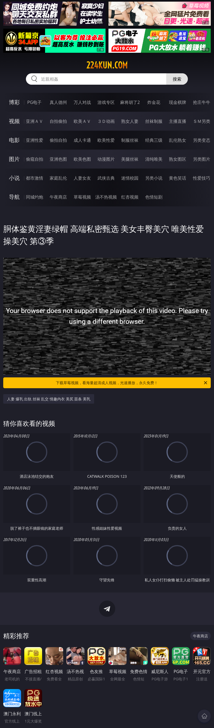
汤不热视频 (106, 197)
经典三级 (153, 140)
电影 (14, 140)
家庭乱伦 (58, 178)
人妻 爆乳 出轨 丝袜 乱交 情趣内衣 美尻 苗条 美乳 (48, 398)
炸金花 (153, 102)
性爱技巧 (201, 178)
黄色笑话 (177, 178)
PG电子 (34, 102)
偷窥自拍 (34, 159)
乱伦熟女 (177, 140)
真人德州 (58, 102)
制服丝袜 (129, 140)
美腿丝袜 (129, 159)
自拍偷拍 (58, 121)
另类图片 (201, 159)
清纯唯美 (153, 159)
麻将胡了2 (130, 102)
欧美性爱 (106, 140)
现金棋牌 (177, 102)
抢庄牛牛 (201, 102)
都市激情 (34, 178)
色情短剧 (153, 197)
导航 (14, 196)
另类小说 (153, 178)
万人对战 (82, 102)
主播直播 (177, 121)
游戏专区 (106, 102)
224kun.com (107, 65)
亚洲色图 (58, 159)
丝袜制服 (153, 121)
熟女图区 (177, 159)
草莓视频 (82, 197)
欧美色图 (82, 159)
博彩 (14, 102)
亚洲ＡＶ (34, 121)
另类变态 (201, 140)
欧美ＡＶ (82, 121)
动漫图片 (106, 159)
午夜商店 (58, 197)
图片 (14, 159)
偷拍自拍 (58, 140)
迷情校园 (129, 178)
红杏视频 (129, 197)
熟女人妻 (129, 121)
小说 (14, 178)
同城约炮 (34, 197)
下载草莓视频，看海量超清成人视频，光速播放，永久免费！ (132, 383)
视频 (14, 121)
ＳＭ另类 (201, 121)
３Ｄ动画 (106, 121)
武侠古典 (106, 178)
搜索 (177, 79)
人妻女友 (82, 178)
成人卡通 (82, 140)
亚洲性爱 (34, 140)
